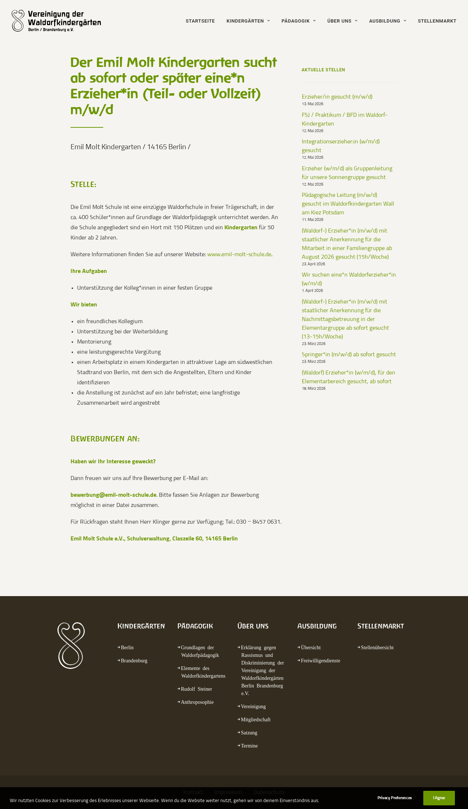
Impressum (228, 792)
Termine (249, 745)
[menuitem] (203, 20)
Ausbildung (387, 21)
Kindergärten (248, 21)
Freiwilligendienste (320, 660)
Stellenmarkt (437, 21)
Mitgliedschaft (256, 719)
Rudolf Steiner (196, 688)
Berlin (127, 647)
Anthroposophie (197, 701)
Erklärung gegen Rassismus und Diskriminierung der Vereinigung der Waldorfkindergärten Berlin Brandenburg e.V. (262, 670)
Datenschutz (269, 792)
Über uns (342, 21)
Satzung (249, 732)
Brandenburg (134, 660)
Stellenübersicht (377, 647)
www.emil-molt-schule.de (239, 254)
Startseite (200, 21)
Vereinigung (253, 706)
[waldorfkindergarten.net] (61, 21)
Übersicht (311, 647)
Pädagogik (298, 21)
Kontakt (193, 792)
